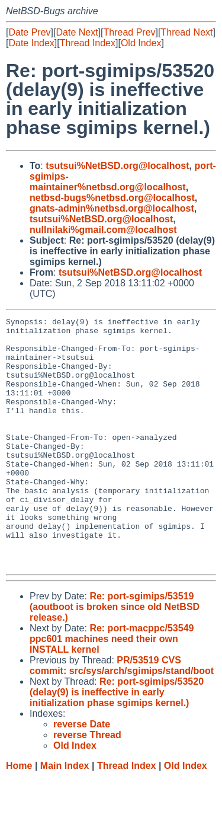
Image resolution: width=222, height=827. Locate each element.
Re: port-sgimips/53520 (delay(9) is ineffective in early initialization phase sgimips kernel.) (117, 742)
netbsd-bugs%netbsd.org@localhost (112, 198)
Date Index (31, 43)
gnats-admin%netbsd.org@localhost (112, 208)
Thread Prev (130, 32)
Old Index (141, 43)
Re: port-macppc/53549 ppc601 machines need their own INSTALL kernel (112, 688)
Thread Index (87, 43)
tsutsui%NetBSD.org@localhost (117, 166)
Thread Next (186, 32)
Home (19, 815)
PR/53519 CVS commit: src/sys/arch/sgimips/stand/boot (122, 715)
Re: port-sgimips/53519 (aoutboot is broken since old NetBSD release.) (115, 656)
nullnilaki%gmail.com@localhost (103, 230)
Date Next (77, 32)
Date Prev (29, 32)
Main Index (64, 815)
